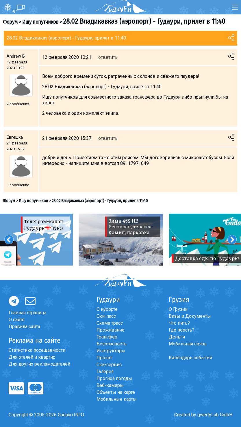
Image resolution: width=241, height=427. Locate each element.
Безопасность (112, 344)
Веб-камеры (110, 385)
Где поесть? (181, 330)
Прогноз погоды (114, 378)
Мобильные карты (117, 399)
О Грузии (178, 309)
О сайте (17, 319)
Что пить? (179, 323)
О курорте (107, 309)
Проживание (111, 330)
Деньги (177, 337)
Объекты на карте (116, 392)
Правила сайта (24, 326)
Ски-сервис (109, 364)
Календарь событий (190, 357)
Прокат (104, 357)
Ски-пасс (106, 316)
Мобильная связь (188, 344)
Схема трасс (110, 323)
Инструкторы (111, 350)
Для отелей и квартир (32, 357)
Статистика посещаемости (37, 350)
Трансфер (107, 337)
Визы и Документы (190, 316)
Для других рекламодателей (39, 364)
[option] (121, 240)
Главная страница (28, 312)
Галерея (105, 371)
